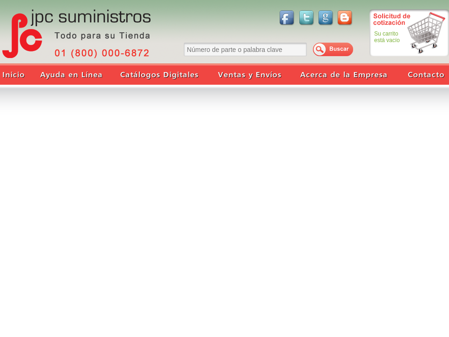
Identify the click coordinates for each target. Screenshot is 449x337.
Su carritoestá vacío (387, 37)
